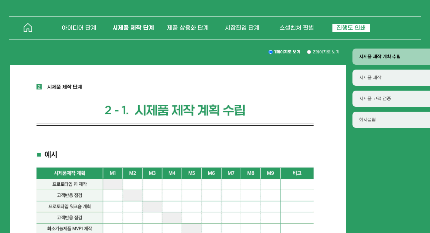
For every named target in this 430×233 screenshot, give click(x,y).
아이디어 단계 (79, 27)
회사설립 (367, 119)
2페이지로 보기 (326, 52)
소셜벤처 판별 (296, 27)
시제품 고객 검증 (375, 98)
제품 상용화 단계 (188, 27)
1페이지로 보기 (287, 52)
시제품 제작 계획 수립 (380, 56)
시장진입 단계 (242, 27)
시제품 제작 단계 (133, 27)
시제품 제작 (370, 77)
